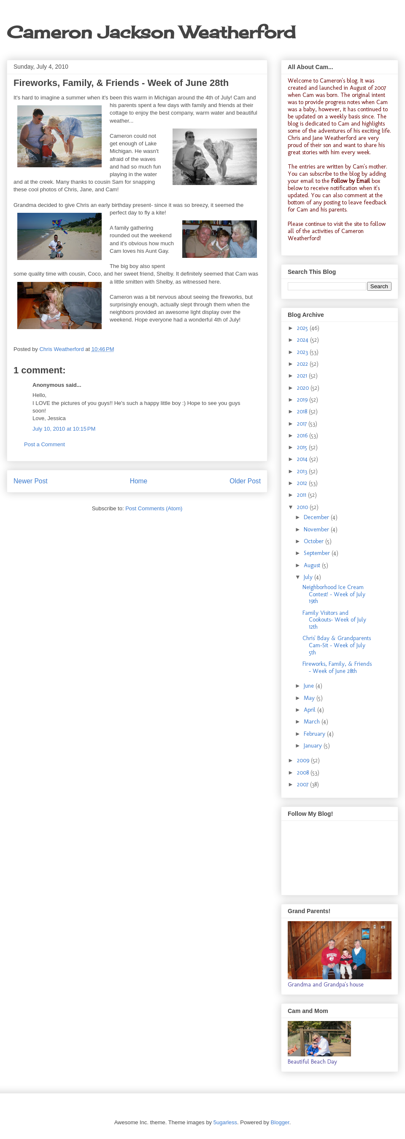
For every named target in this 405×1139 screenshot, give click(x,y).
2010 (303, 507)
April (310, 709)
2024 (303, 339)
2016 (303, 435)
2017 (302, 423)
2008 (303, 772)
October (314, 541)
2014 (303, 459)
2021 (303, 375)
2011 (302, 494)
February (315, 733)
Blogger (280, 1122)
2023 (303, 352)
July (309, 577)
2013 (303, 471)
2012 (303, 483)
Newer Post (31, 481)
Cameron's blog (338, 80)
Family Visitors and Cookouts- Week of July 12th (334, 620)
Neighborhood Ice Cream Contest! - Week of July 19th (333, 594)
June (310, 685)
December (317, 517)
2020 (303, 387)
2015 (303, 447)
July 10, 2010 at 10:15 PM (63, 429)
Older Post (245, 481)
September (318, 553)
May (310, 698)
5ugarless (225, 1122)
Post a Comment (44, 444)
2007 (303, 784)
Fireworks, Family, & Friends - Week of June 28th (337, 667)
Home (139, 481)
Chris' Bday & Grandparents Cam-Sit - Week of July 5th (336, 645)
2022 (303, 363)
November (317, 529)
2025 (303, 328)
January (314, 745)
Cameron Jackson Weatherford (151, 32)
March (312, 721)
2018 (303, 411)
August (313, 565)
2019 (303, 399)
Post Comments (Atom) (153, 508)
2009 (304, 760)
